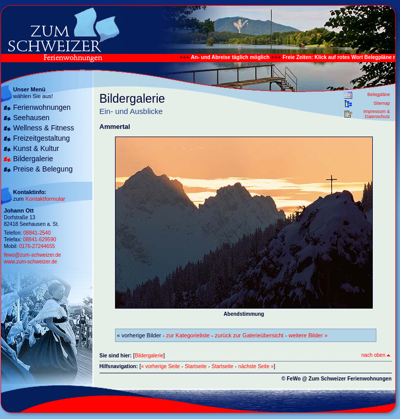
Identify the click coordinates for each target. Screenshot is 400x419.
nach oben (375, 355)
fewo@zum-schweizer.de (32, 255)
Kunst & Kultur (36, 148)
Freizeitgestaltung (41, 138)
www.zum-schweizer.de (31, 261)
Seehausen (31, 117)
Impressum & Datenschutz (377, 114)
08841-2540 (36, 233)
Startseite (195, 366)
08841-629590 (39, 239)
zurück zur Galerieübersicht (249, 335)
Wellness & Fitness (43, 128)
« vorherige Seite (160, 366)
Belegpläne (378, 94)
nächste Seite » (256, 366)
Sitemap (381, 103)
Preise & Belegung (43, 169)
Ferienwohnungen (42, 107)
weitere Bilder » (308, 335)
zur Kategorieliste (188, 335)
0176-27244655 (37, 246)
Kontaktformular (45, 199)
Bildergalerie (33, 159)
